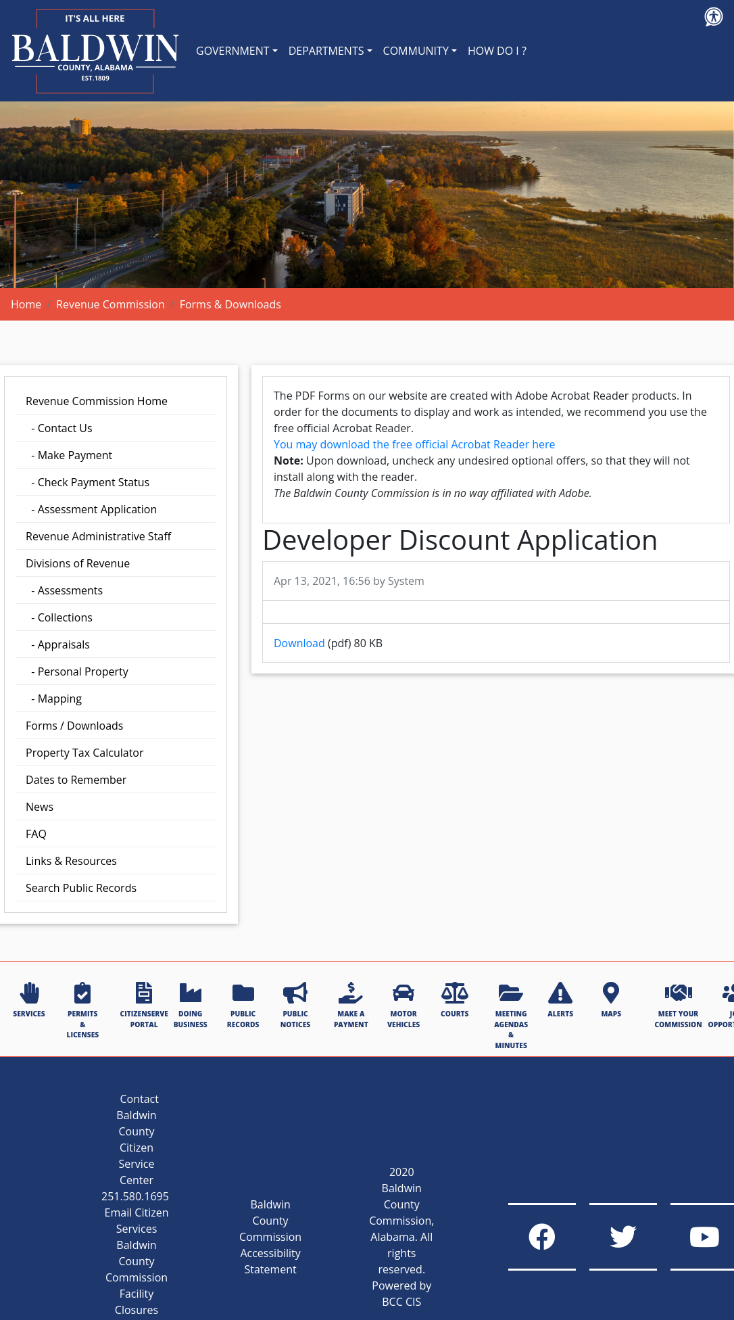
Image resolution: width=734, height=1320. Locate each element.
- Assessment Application (91, 509)
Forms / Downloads (74, 725)
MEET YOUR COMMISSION (678, 1005)
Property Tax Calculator (85, 752)
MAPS (611, 1000)
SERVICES (29, 1000)
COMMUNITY (416, 50)
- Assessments (64, 590)
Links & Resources (71, 860)
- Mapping (54, 698)
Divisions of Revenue (78, 563)
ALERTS (560, 1000)
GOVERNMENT (233, 50)
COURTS (454, 1000)
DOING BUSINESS (190, 1005)
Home (26, 304)
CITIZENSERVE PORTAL (144, 1005)
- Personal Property (77, 671)
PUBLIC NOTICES (295, 1005)
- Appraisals (58, 644)
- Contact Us (59, 428)
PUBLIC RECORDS (243, 1005)
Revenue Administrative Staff (98, 536)
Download (299, 643)
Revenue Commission (110, 304)
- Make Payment (69, 455)
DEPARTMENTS (326, 50)
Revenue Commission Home (97, 401)
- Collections (59, 617)
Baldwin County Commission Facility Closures (136, 1277)
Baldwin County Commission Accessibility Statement (270, 1237)
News (39, 806)
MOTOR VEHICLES (403, 1005)
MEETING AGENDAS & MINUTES (511, 1016)
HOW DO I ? (497, 50)
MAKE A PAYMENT (351, 1005)
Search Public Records (81, 887)
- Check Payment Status (87, 482)
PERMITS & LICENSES (82, 1010)
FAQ (36, 833)
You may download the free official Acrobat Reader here (414, 444)
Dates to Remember (76, 779)
